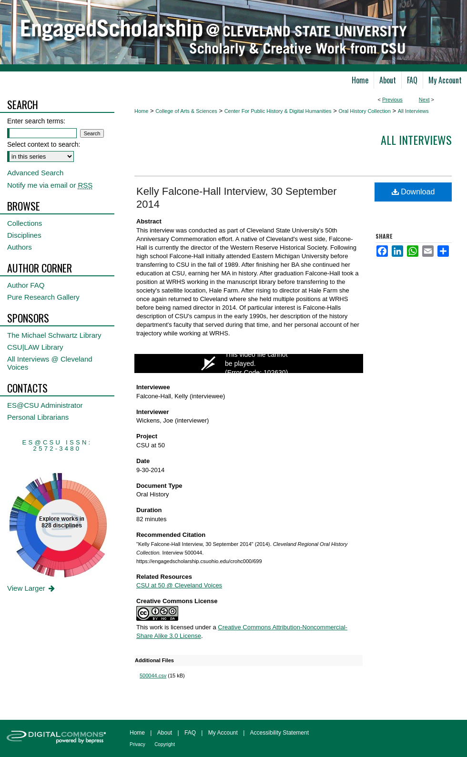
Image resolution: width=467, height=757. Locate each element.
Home (141, 111)
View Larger (31, 588)
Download (413, 192)
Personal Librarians (38, 417)
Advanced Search (35, 173)
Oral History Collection (364, 111)
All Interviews (413, 111)
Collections (24, 223)
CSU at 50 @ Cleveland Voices (179, 585)
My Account (223, 732)
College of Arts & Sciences (186, 111)
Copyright (164, 744)
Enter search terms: (36, 121)
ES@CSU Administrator (45, 405)
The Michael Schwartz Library (54, 335)
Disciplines (24, 235)
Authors (19, 247)
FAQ (190, 732)
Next (424, 99)
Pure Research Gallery (43, 297)
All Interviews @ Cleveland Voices (49, 363)
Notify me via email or (49, 185)
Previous (392, 99)
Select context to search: (43, 144)
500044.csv (153, 675)
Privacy (137, 744)
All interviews (416, 139)
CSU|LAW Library (35, 347)
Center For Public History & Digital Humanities (278, 111)
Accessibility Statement (279, 732)
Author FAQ (25, 285)
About (164, 732)
